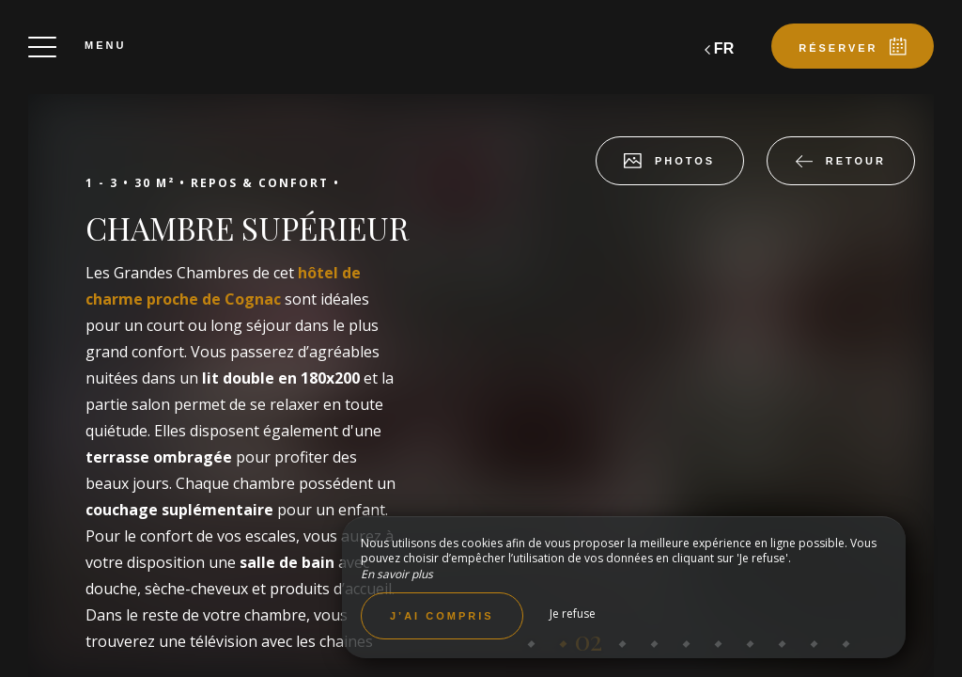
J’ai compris (442, 616)
